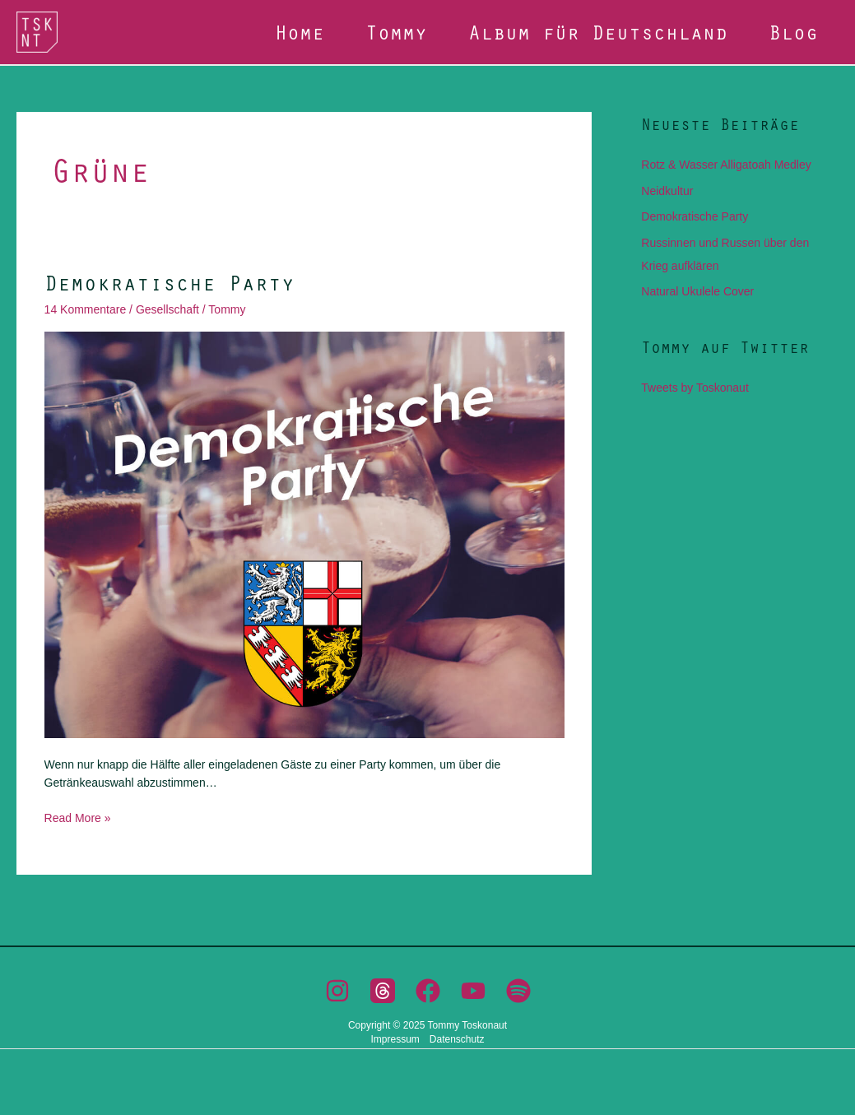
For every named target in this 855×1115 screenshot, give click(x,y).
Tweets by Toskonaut (694, 387)
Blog (793, 31)
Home (299, 31)
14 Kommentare (85, 309)
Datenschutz (457, 1039)
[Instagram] (337, 990)
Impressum (394, 1039)
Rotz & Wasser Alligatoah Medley (726, 164)
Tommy (396, 31)
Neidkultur (667, 190)
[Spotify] (518, 990)
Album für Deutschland (597, 31)
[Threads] (382, 990)
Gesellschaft (167, 309)
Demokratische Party (169, 282)
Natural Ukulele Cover (697, 291)
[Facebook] (427, 990)
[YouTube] (473, 990)
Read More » (77, 817)
